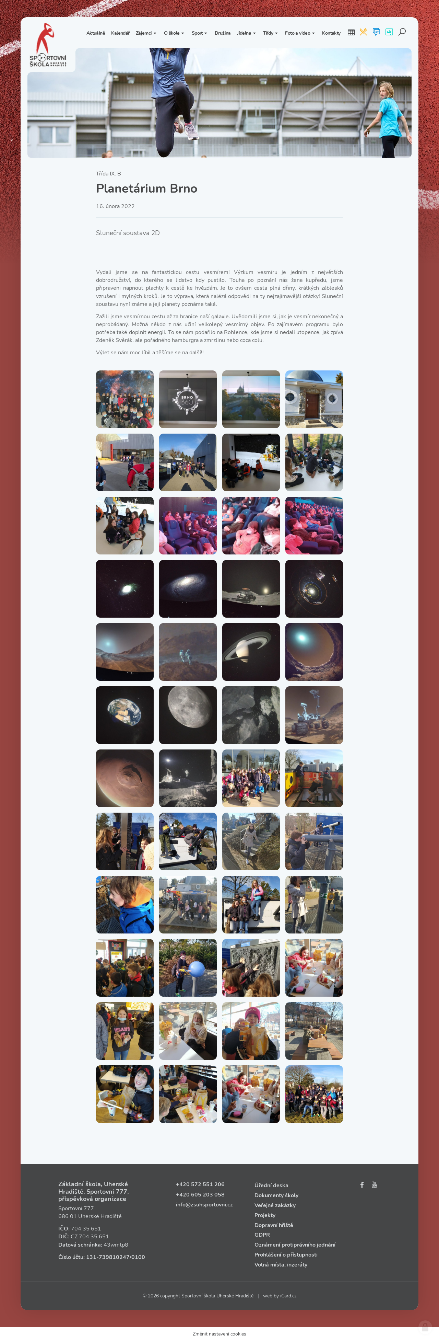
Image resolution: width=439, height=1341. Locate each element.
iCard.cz (288, 1296)
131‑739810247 (108, 1257)
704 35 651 (86, 1229)
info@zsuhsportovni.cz (204, 1204)
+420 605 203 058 (200, 1195)
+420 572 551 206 (200, 1184)
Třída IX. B (108, 173)
